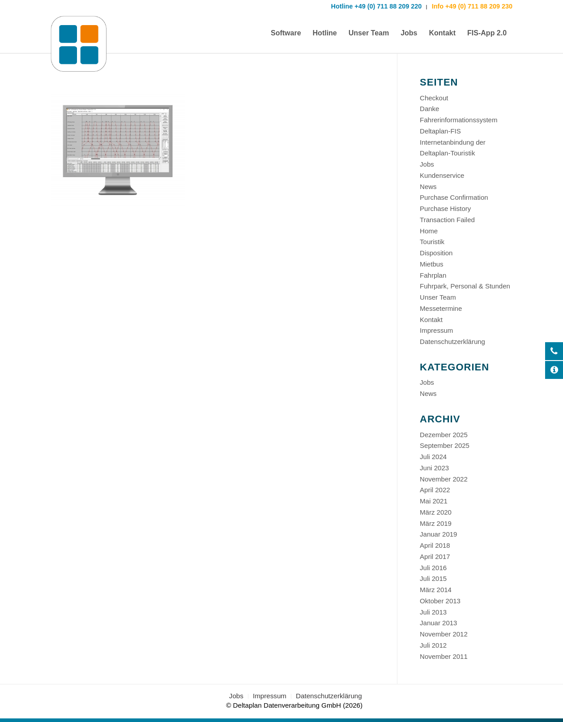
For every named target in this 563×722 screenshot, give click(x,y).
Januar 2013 (438, 623)
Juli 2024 (433, 456)
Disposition (436, 253)
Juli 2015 (433, 578)
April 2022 (435, 490)
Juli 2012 (433, 645)
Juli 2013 (433, 612)
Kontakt (431, 319)
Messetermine (441, 308)
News (428, 186)
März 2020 (436, 512)
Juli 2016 (433, 568)
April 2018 (435, 545)
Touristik (432, 241)
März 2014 (436, 589)
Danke (429, 108)
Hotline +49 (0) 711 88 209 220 (376, 6)
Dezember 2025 (444, 434)
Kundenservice (442, 175)
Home (429, 231)
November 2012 (444, 634)
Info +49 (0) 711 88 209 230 (471, 6)
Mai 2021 (434, 501)
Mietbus (432, 264)
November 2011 (444, 656)
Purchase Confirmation (454, 197)
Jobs (427, 164)
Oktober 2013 (440, 601)
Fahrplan (433, 275)
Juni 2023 (434, 468)
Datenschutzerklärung (452, 341)
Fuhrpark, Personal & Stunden (465, 286)
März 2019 (436, 523)
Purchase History (445, 208)
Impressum (436, 330)
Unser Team (438, 297)
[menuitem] (286, 33)
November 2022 (444, 479)
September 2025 (444, 445)
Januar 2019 (438, 534)
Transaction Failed (447, 219)
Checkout (434, 98)
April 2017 (435, 556)
